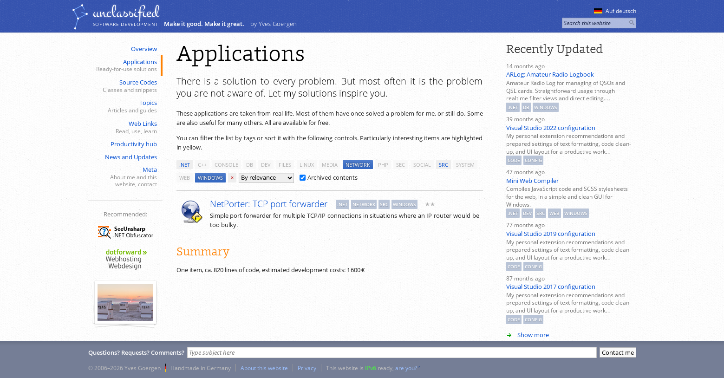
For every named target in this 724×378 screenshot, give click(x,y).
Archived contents (329, 177)
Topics (124, 106)
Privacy (307, 367)
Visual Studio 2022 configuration (550, 128)
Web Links (124, 127)
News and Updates (131, 157)
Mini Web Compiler (532, 180)
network (358, 164)
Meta (124, 177)
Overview (144, 49)
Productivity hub (134, 144)
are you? (406, 367)
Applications (124, 66)
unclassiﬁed (126, 12)
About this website (264, 367)
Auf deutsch (615, 11)
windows (210, 177)
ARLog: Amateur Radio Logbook (550, 74)
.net (184, 164)
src (443, 164)
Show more (533, 335)
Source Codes (124, 86)
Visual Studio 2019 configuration (550, 233)
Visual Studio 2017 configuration (550, 286)
